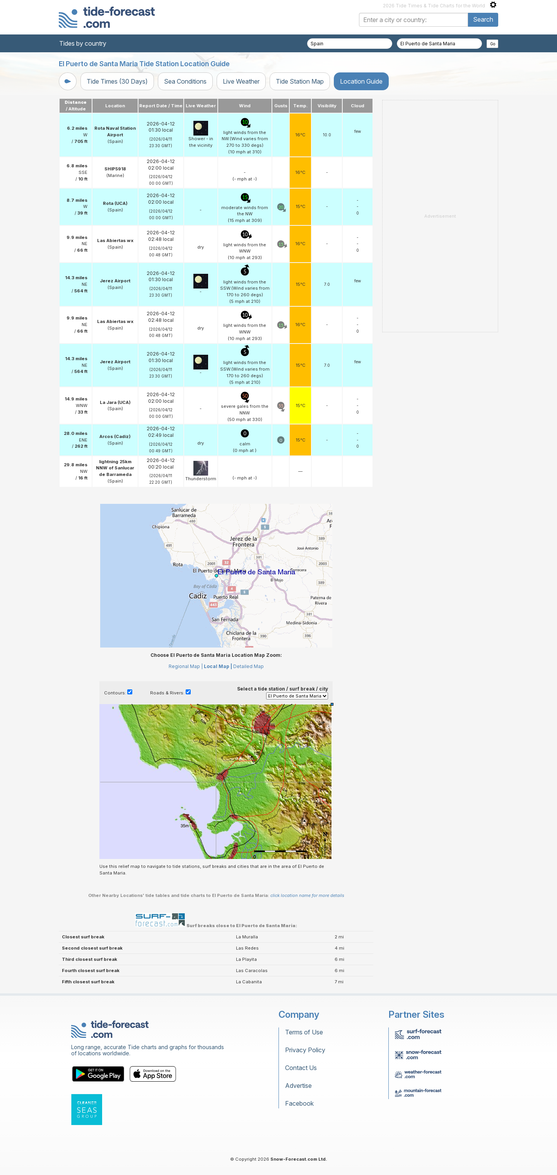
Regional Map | (186, 666)
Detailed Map (248, 666)
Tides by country (82, 43)
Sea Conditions (185, 81)
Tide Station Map (300, 81)
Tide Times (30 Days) (117, 81)
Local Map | (218, 666)
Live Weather (241, 81)
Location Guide (361, 81)
